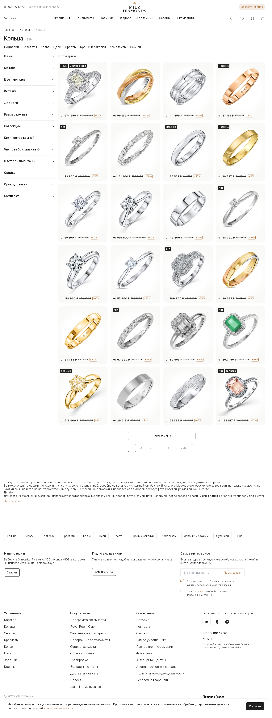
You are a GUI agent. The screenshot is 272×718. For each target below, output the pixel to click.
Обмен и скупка (82, 653)
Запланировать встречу (88, 633)
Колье (45, 47)
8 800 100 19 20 (14, 6)
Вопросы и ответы (84, 667)
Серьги (135, 47)
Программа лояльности (88, 620)
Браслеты (30, 47)
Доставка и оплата (84, 673)
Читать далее (13, 501)
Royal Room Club (82, 626)
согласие (199, 591)
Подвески (11, 47)
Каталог (10, 620)
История (142, 620)
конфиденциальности (58, 708)
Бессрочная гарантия (152, 680)
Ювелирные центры (151, 660)
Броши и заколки (93, 47)
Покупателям (80, 613)
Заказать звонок (252, 6)
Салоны (142, 633)
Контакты (143, 626)
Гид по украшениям (151, 640)
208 (183, 447)
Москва (10, 18)
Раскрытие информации (154, 646)
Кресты (70, 47)
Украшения (12, 613)
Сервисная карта (83, 646)
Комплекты (118, 47)
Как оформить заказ (85, 687)
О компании (145, 613)
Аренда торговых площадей (157, 667)
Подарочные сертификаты (90, 640)
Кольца (9, 626)
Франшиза (144, 653)
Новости (76, 680)
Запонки (10, 660)
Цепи (57, 47)
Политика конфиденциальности (160, 673)
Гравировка (79, 660)
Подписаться (232, 572)
